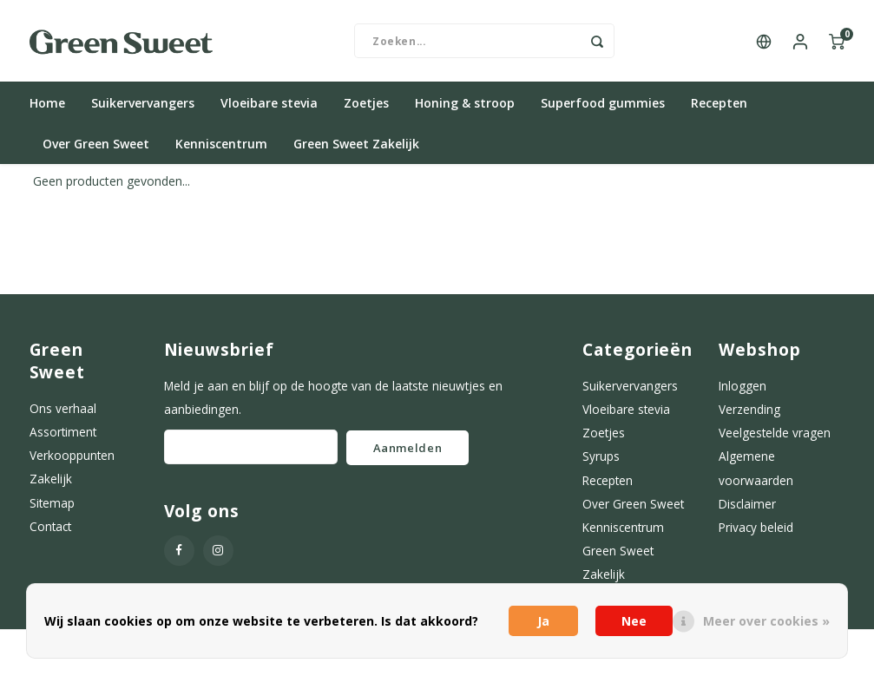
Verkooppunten (72, 460)
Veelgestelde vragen (775, 438)
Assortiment (63, 437)
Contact (50, 531)
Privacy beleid (756, 532)
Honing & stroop (465, 108)
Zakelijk (51, 484)
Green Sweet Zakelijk (356, 149)
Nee (634, 621)
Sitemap (52, 508)
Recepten (719, 108)
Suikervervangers (142, 108)
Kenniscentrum (221, 149)
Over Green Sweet (96, 149)
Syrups (601, 461)
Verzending (749, 414)
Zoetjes (366, 108)
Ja (543, 621)
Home (47, 108)
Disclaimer (747, 509)
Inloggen (742, 391)
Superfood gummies (603, 108)
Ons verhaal (63, 413)
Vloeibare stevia (269, 108)
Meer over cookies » (766, 621)
